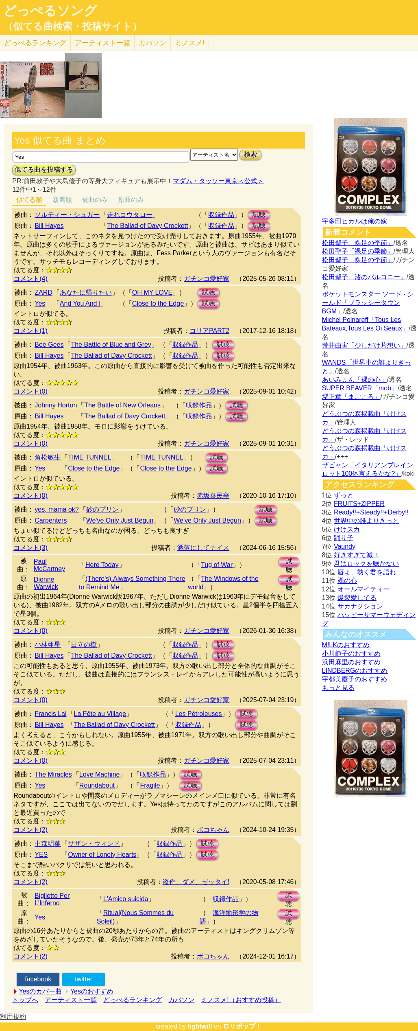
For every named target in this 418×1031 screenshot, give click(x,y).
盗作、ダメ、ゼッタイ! (196, 881)
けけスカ (347, 529)
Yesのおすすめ (91, 991)
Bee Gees (49, 344)
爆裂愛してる (357, 597)
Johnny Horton (56, 405)
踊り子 (343, 537)
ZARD (43, 292)
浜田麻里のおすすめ (351, 662)
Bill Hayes (49, 225)
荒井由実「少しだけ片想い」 (364, 345)
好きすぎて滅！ (356, 555)
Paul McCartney (49, 565)
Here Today (102, 564)
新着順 (62, 199)
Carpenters (51, 520)
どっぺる (35, 43)
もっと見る (338, 687)
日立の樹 (84, 644)
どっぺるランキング (132, 999)
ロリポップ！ (242, 1026)
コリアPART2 (209, 330)
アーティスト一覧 (71, 999)
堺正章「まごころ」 (351, 396)
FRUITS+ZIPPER (359, 503)
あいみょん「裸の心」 (354, 379)
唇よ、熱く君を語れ (366, 572)
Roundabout (97, 785)
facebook (38, 979)
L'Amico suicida (125, 898)
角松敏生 (48, 457)
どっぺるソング (50, 10)
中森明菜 (48, 843)
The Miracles (53, 774)
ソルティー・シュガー (67, 214)
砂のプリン (102, 509)
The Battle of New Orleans (122, 405)
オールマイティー (363, 589)
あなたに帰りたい (86, 292)
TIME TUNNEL (89, 457)
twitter (83, 979)
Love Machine (99, 774)
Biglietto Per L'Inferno (52, 899)
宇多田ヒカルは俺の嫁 (354, 221)
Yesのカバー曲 (40, 991)
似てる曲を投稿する (44, 169)
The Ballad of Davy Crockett (147, 225)
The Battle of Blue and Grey (111, 344)
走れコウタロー (129, 214)
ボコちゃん (213, 829)
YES (41, 854)
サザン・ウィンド (94, 843)
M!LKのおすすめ (346, 644)
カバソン (152, 43)
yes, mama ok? (56, 509)
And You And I (80, 303)
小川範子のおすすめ (351, 653)
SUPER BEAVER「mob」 (360, 388)
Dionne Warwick (46, 583)
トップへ (25, 999)
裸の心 (347, 580)
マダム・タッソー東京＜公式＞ (218, 180)
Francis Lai (50, 713)
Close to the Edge (158, 303)
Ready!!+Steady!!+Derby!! (371, 512)
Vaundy (344, 546)
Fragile (150, 785)
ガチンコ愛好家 (206, 278)
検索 (250, 154)
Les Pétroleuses (198, 713)
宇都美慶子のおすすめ (354, 679)
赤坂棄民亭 (213, 495)
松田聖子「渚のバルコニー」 (364, 277)
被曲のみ (95, 199)
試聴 (259, 214)
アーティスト (102, 43)
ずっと (343, 495)
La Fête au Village (100, 713)
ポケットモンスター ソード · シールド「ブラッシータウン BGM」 (368, 303)
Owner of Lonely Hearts (102, 854)
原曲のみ (131, 199)
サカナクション (360, 606)
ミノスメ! (190, 43)
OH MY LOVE (152, 292)
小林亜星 (48, 644)
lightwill (200, 1026)
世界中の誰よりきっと (366, 520)
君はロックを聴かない (366, 563)
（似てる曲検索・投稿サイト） (72, 26)
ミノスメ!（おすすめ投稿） (241, 999)
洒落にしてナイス (203, 547)
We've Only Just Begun (120, 520)
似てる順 (29, 199)
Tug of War (217, 564)
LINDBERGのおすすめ (355, 670)
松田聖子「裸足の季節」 (358, 242)
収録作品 (221, 214)
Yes (40, 303)
